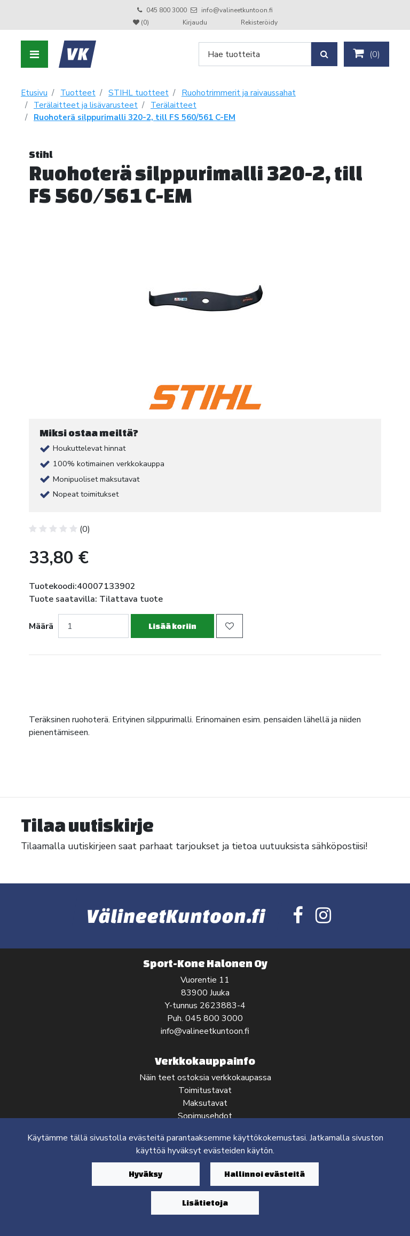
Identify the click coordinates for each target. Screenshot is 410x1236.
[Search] (255, 54)
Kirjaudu (196, 22)
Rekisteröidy (259, 22)
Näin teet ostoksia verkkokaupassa (205, 1077)
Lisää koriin (172, 626)
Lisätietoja (205, 1202)
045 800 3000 (166, 10)
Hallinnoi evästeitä (264, 1173)
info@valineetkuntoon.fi (237, 10)
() (366, 53)
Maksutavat (205, 1103)
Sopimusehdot (205, 1116)
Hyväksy (145, 1173)
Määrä (41, 626)
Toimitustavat (205, 1090)
